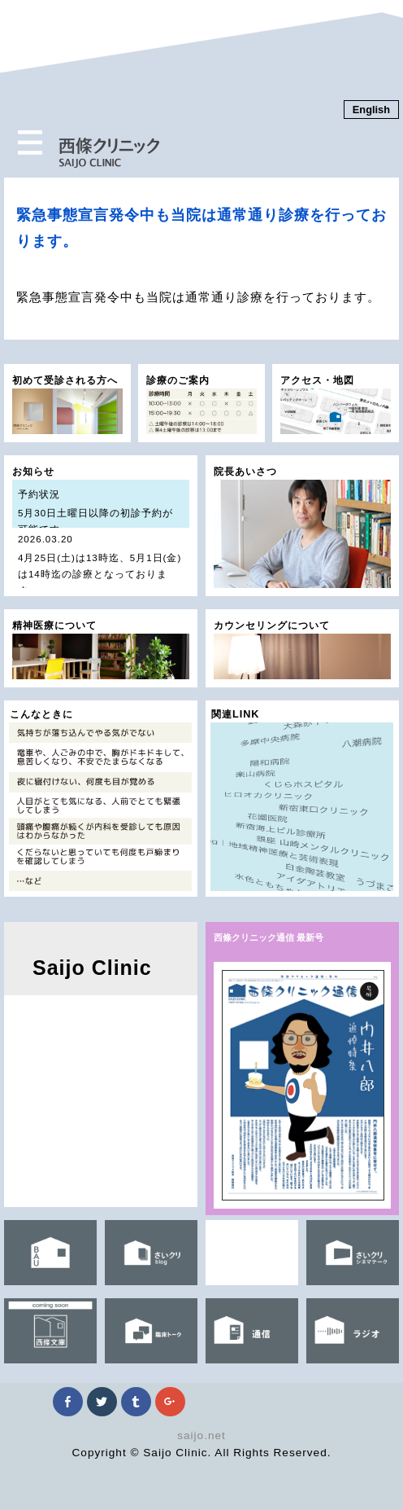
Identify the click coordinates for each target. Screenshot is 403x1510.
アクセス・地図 (335, 404)
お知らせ (100, 531)
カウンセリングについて (302, 650)
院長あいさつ (302, 527)
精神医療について (100, 650)
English (371, 109)
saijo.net (201, 1435)
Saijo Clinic (92, 967)
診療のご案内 (201, 404)
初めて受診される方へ (67, 404)
